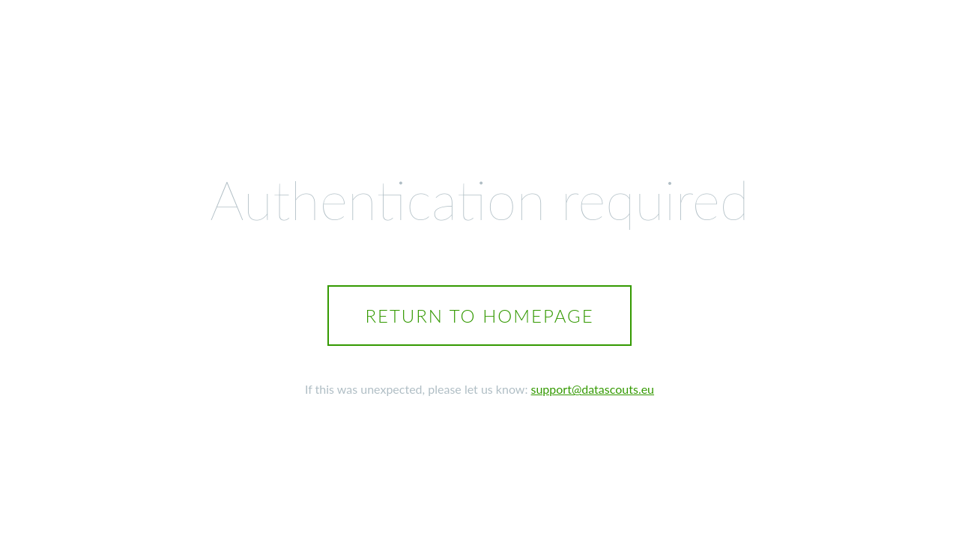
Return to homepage (479, 315)
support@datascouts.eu (593, 389)
